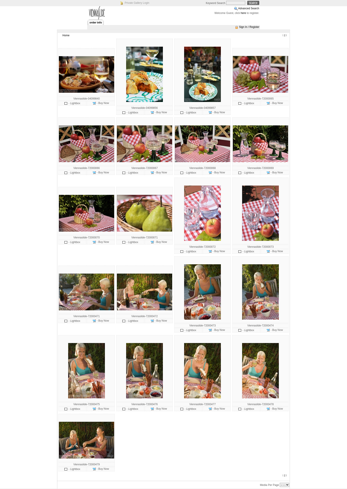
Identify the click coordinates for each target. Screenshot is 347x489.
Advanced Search (248, 8)
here (243, 13)
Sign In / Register (249, 27)
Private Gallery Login (137, 2)
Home (65, 35)
